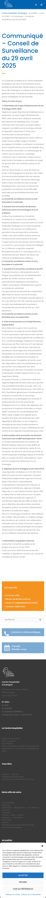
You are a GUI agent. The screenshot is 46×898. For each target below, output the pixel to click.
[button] (42, 845)
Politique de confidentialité (31, 894)
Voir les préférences (23, 889)
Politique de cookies (12, 894)
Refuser (23, 882)
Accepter (23, 875)
